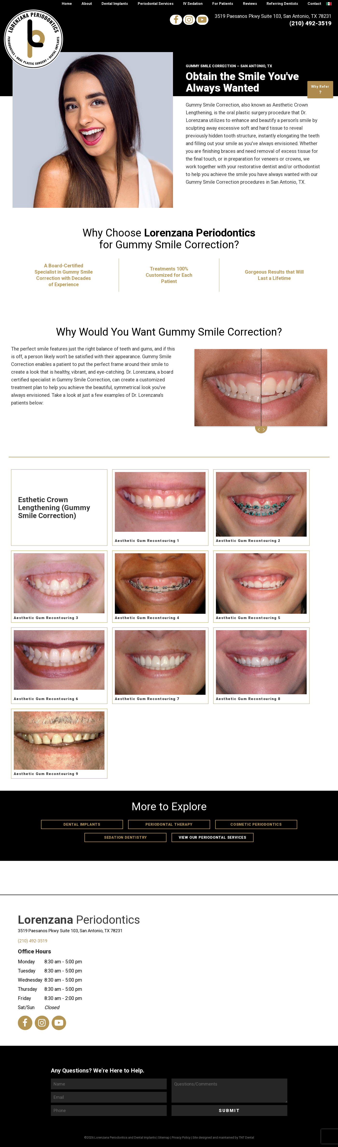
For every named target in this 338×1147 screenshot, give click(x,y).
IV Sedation (193, 3)
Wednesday (30, 980)
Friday (24, 998)
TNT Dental (246, 1137)
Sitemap (164, 1137)
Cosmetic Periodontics (256, 824)
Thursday (27, 989)
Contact (314, 3)
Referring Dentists (282, 3)
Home (67, 3)
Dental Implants (115, 3)
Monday (26, 962)
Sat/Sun (26, 1007)
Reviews (250, 3)
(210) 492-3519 (310, 23)
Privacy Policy (181, 1137)
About (87, 3)
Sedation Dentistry (125, 837)
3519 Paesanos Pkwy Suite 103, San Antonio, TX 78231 (273, 16)
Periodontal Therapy (168, 824)
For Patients (222, 3)
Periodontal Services (155, 3)
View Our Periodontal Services (212, 837)
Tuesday (26, 971)
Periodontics (79, 929)
